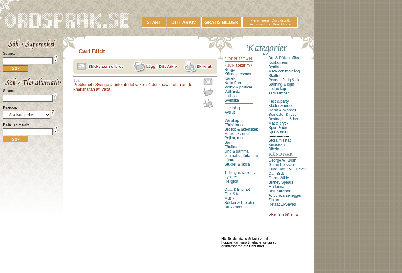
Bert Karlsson (280, 191)
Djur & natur (279, 132)
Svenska (232, 100)
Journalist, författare (241, 155)
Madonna (276, 187)
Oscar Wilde (279, 178)
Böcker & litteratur (239, 203)
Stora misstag (280, 140)
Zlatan (274, 200)
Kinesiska (277, 144)
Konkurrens (278, 62)
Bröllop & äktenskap (241, 129)
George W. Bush (282, 160)
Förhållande (234, 125)
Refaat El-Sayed (282, 204)
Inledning (232, 108)
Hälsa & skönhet (282, 110)
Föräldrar (232, 147)
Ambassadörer (260, 24)
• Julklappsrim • (239, 65)
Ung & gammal (237, 151)
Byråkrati (276, 67)
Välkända (232, 91)
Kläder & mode (281, 106)
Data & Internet (237, 189)
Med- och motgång (284, 71)
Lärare (230, 160)
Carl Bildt (276, 173)
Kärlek (230, 78)
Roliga (230, 69)
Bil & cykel (233, 207)
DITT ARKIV (183, 22)
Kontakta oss (282, 24)
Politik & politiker (238, 87)
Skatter (274, 75)
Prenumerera (259, 20)
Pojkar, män (234, 138)
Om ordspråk (281, 20)
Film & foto (233, 194)
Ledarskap (277, 89)
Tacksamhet (279, 93)
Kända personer (238, 74)
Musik (229, 198)
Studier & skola (237, 164)
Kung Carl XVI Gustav (287, 169)
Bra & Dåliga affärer (285, 58)
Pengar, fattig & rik (284, 80)
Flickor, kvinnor (237, 133)
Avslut (230, 112)
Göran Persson (281, 165)
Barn (228, 142)
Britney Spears (281, 182)
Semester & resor (283, 114)
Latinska (232, 96)
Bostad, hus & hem (284, 119)
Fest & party (279, 101)
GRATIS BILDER (221, 22)
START (154, 22)
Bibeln (274, 149)
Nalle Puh (233, 83)
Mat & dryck (278, 123)
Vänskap (232, 120)
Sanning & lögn (281, 84)
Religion (231, 181)
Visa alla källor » (283, 214)
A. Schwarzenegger (285, 195)
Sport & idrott (280, 128)
